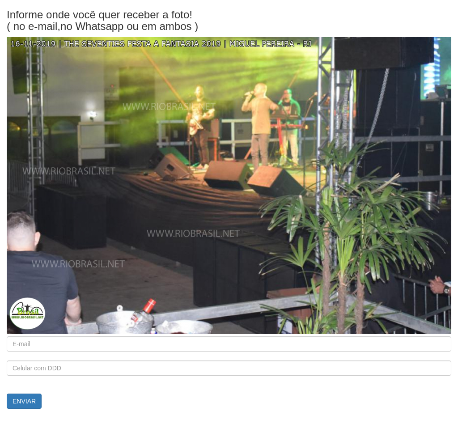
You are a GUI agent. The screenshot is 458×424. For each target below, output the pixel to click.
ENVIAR (24, 401)
